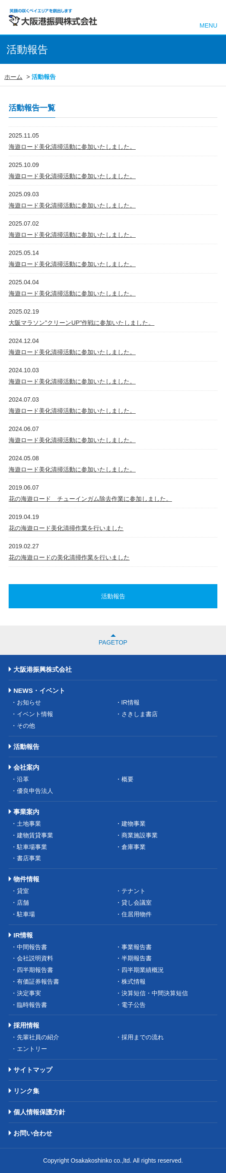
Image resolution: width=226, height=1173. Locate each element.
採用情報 (26, 1025)
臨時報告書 (32, 1004)
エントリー (32, 1048)
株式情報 (133, 981)
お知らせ (29, 702)
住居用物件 (136, 914)
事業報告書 (136, 946)
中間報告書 (32, 946)
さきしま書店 (139, 714)
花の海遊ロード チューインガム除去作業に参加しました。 (90, 498)
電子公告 (133, 1004)
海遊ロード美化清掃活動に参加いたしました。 (72, 146)
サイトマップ (32, 1069)
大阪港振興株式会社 (42, 669)
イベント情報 (35, 714)
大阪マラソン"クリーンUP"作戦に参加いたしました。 (81, 322)
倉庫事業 (133, 846)
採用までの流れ (142, 1037)
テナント (133, 890)
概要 (127, 779)
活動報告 (26, 746)
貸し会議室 (136, 902)
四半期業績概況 (142, 969)
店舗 (23, 902)
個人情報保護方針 (39, 1112)
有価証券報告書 (38, 981)
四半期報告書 (35, 969)
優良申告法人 (35, 790)
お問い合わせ (32, 1133)
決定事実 (29, 993)
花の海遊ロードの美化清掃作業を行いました (69, 557)
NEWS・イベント (39, 690)
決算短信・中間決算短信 (154, 993)
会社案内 (26, 767)
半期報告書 (136, 958)
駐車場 (26, 914)
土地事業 (29, 823)
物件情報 (26, 879)
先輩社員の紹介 (38, 1037)
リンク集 (26, 1090)
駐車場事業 (32, 846)
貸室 (23, 890)
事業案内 (26, 811)
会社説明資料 (35, 958)
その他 (26, 725)
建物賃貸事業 (35, 835)
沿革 (23, 779)
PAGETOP (113, 642)
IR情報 (130, 702)
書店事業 (29, 858)
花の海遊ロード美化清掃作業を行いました (66, 528)
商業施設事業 (139, 835)
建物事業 (133, 823)
